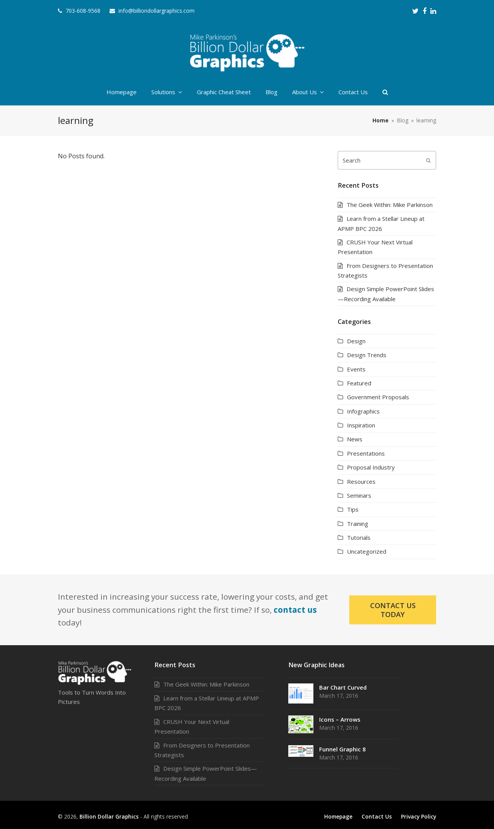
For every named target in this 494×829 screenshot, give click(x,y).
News (354, 439)
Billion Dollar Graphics (109, 816)
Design (356, 341)
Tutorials (358, 537)
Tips (353, 509)
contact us (295, 609)
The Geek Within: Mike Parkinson (390, 205)
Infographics (363, 411)
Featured (359, 383)
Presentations (366, 453)
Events (356, 369)
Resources (361, 481)
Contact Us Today (393, 609)
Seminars (359, 495)
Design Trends (366, 355)
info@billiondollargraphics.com (156, 10)
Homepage (338, 816)
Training (357, 523)
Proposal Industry (371, 467)
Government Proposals (378, 397)
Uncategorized (366, 551)
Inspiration (361, 425)
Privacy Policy (418, 816)
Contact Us (377, 816)
